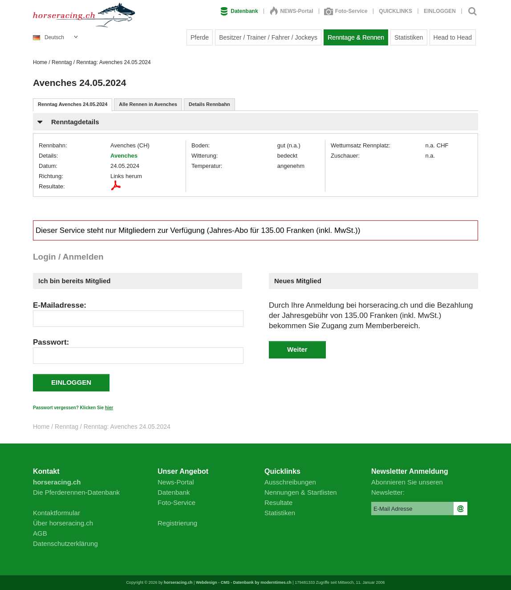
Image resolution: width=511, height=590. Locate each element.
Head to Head (453, 37)
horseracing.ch (178, 582)
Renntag (62, 62)
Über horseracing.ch (63, 523)
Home (40, 62)
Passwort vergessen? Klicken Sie (73, 407)
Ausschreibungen (290, 482)
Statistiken (408, 37)
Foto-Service (346, 11)
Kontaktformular (56, 513)
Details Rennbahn (209, 104)
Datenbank (239, 11)
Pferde (200, 37)
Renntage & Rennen (356, 37)
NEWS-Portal (291, 11)
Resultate (278, 502)
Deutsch (48, 37)
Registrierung (177, 523)
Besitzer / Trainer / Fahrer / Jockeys (268, 37)
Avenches (124, 155)
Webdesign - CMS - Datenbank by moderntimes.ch (244, 582)
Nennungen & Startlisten (300, 492)
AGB (40, 533)
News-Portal (176, 482)
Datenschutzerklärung (65, 543)
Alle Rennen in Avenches (148, 104)
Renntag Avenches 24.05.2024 (72, 104)
